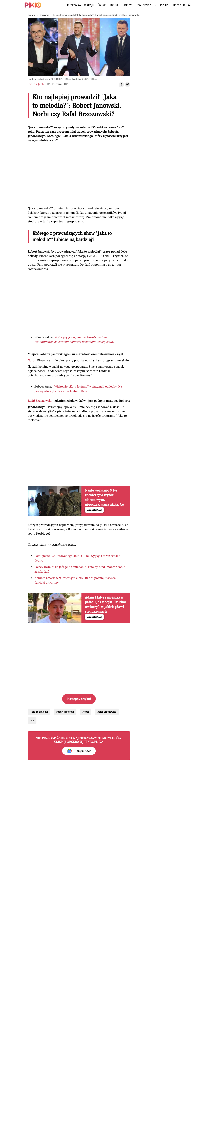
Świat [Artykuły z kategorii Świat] (101, 5)
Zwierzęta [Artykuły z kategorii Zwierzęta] (144, 5)
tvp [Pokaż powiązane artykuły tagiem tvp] (32, 720)
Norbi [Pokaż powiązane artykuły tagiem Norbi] (85, 711)
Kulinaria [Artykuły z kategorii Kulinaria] (161, 5)
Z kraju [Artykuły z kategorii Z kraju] (89, 5)
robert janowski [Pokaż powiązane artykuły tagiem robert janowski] (65, 711)
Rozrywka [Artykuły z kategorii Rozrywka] (74, 5)
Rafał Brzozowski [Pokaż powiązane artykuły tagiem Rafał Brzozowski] (106, 711)
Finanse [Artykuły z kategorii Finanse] (114, 5)
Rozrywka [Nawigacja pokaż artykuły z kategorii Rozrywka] (44, 15)
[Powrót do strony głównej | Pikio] (32, 5)
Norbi (31, 360)
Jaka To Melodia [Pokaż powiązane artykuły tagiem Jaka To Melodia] (39, 711)
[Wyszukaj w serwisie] (189, 5)
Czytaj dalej (94, 509)
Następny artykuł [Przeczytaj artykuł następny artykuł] (79, 699)
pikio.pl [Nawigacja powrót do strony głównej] (31, 15)
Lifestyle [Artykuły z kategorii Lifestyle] (178, 5)
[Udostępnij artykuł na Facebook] (121, 84)
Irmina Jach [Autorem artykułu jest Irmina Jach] (36, 84)
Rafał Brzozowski (40, 401)
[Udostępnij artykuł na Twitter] (127, 84)
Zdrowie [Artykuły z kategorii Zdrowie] (128, 5)
